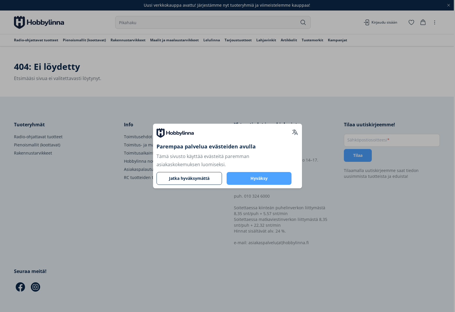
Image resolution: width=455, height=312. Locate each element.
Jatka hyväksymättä (189, 178)
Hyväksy (259, 178)
